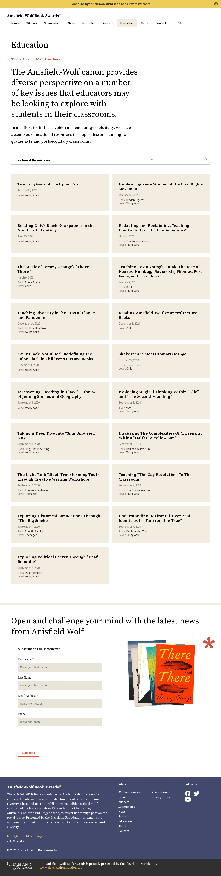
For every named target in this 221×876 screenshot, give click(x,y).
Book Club (88, 23)
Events (15, 23)
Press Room (160, 792)
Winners (31, 23)
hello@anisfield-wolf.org (24, 836)
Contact (161, 23)
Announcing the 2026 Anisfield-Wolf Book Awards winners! (111, 4)
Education (126, 23)
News (71, 23)
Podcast (107, 23)
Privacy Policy (161, 797)
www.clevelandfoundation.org (61, 868)
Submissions (52, 23)
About (144, 23)
